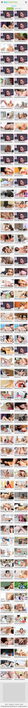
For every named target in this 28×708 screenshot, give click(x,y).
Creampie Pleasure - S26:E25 (7, 153)
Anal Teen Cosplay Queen (20, 589)
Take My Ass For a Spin (6, 198)
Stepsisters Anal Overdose (7, 86)
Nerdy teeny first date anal (20, 533)
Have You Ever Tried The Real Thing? (7, 119)
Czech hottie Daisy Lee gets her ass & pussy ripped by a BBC (7, 18)
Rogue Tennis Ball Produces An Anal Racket (20, 556)
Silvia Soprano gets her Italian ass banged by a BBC (20, 265)
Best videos (10, 8)
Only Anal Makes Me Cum (7, 522)
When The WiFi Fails (5, 298)
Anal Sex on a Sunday (19, 410)
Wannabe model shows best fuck (7, 276)
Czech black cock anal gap (20, 164)
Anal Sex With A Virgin (6, 399)
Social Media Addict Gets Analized (7, 612)
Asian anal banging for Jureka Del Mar (20, 142)
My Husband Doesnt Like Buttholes (7, 578)
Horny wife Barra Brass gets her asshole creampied (20, 466)
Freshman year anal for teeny (20, 231)
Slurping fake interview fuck (20, 97)
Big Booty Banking (5, 478)
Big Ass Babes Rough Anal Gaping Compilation (20, 276)
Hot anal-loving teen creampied (20, 254)
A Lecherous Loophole (6, 433)
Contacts (17, 704)
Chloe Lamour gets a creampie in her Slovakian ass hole (20, 52)
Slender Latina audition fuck (20, 74)
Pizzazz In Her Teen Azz (20, 567)
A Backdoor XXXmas (19, 433)
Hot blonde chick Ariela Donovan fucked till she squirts (20, 30)
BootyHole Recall (5, 634)
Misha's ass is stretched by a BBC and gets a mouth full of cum (7, 142)
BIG (7, 2)
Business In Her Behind (6, 679)
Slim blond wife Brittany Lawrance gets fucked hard (7, 343)
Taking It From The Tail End (20, 119)
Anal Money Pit (4, 645)
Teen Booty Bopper (5, 556)
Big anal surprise (18, 175)
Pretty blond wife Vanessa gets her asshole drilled (20, 343)
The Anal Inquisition (19, 108)
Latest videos (18, 8)
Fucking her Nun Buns (19, 198)
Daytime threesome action (20, 657)
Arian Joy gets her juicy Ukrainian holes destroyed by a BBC (7, 74)
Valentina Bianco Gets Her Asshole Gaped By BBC (20, 86)
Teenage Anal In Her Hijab (20, 612)
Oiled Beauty (4, 455)
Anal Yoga (3, 489)
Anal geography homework (20, 422)
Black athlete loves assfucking (7, 444)
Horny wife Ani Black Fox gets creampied (7, 30)
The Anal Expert (4, 545)
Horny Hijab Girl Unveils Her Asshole (20, 522)
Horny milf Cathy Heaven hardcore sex (7, 175)
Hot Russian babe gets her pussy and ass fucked (7, 265)
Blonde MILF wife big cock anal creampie (7, 388)
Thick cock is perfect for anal (7, 209)
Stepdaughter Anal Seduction (7, 500)
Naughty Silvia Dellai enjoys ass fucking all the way (7, 63)
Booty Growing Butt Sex (6, 668)
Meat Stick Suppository (6, 623)
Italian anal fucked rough (20, 186)
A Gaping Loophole (19, 601)
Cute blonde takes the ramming (7, 321)
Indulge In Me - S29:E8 (19, 242)
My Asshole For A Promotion (7, 287)
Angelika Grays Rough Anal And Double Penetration (7, 97)
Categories (11, 704)
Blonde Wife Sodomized (20, 332)
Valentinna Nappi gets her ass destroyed (7, 41)
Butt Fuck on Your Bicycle (7, 186)
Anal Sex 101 (17, 377)
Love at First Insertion (19, 668)
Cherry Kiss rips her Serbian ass (20, 63)
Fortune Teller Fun (18, 209)
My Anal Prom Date (19, 388)
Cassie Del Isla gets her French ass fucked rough (20, 18)
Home (6, 704)
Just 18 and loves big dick (20, 511)
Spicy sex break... (18, 130)
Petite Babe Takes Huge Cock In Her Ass (20, 220)
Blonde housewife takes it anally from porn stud (20, 366)
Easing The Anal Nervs (19, 623)
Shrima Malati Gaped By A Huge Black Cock (20, 153)
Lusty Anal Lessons (5, 52)
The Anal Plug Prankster (20, 478)
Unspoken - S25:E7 (5, 601)
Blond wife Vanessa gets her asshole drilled (7, 332)
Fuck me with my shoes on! (20, 545)
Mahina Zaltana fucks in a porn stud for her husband (20, 298)
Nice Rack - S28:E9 (5, 589)
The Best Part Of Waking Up (20, 444)
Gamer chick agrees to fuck (20, 645)
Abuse (21, 704)
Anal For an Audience (19, 679)
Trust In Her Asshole (6, 657)
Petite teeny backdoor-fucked (20, 500)
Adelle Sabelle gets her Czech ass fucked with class (7, 310)
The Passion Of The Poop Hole (7, 567)
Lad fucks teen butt (5, 410)
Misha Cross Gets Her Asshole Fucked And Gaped (7, 164)
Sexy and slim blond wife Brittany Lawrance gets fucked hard (20, 455)
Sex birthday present (19, 310)
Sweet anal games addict (7, 220)
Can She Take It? (18, 489)
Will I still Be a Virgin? (19, 634)
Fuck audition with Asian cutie (7, 354)
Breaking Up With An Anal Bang (7, 511)
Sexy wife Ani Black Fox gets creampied (7, 242)
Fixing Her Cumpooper (19, 399)
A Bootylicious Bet (5, 533)
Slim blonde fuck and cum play (7, 108)
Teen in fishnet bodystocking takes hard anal (20, 41)
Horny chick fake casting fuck (20, 578)
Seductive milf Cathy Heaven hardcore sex (7, 466)
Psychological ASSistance (7, 231)
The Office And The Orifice (20, 321)
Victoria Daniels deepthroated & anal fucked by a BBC (20, 354)
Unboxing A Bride (5, 377)
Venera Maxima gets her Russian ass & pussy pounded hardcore (7, 130)
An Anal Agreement (5, 254)
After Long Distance (5, 366)
